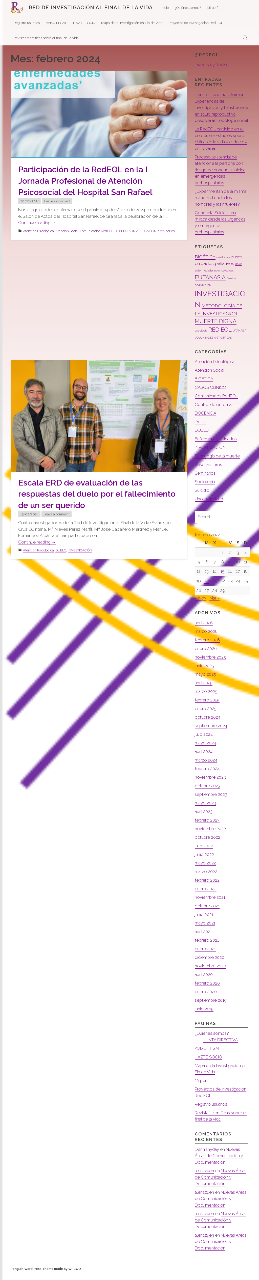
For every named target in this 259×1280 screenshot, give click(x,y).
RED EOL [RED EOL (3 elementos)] (220, 336)
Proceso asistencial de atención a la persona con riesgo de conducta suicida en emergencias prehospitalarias (220, 176)
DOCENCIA (123, 230)
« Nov (200, 604)
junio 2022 (204, 860)
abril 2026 (204, 629)
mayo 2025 (206, 680)
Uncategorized (209, 505)
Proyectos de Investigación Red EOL (195, 23)
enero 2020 (206, 997)
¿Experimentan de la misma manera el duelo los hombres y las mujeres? (221, 204)
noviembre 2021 (210, 903)
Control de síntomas (215, 411)
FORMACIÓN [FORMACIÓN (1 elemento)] (203, 291)
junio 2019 (204, 1015)
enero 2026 (206, 654)
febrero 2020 (208, 989)
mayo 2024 (206, 749)
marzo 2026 (207, 637)
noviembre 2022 (211, 834)
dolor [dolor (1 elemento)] (238, 270)
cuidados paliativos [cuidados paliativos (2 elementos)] (214, 270)
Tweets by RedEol (213, 64)
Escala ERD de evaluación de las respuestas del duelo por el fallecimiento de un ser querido (83, 429)
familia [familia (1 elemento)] (231, 284)
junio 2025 (205, 671)
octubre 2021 (208, 912)
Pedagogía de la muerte (218, 462)
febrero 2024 (208, 774)
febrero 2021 (207, 946)
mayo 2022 (206, 869)
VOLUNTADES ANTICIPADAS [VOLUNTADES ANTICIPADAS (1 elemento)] (213, 343)
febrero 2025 (208, 706)
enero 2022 (206, 894)
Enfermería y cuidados (217, 445)
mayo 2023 (206, 809)
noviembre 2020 (211, 972)
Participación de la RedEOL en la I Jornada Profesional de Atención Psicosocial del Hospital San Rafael (88, 180)
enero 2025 (206, 714)
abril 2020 (204, 980)
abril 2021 (204, 937)
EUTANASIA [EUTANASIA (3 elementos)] (210, 284)
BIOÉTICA (204, 385)
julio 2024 (204, 740)
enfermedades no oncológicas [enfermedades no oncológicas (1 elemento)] (214, 276)
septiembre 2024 (211, 731)
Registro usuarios (27, 23)
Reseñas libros (209, 471)
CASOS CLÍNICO (211, 393)
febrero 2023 (208, 826)
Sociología (205, 488)
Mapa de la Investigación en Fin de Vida (131, 23)
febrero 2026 (208, 646)
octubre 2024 (208, 723)
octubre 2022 (208, 843)
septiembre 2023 (211, 800)
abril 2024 (204, 757)
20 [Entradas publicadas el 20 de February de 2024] (206, 587)
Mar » (214, 604)
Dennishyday (207, 1155)
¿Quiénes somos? (188, 8)
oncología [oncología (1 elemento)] (201, 337)
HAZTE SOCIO (84, 23)
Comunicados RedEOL (96, 230)
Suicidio (202, 496)
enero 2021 (205, 955)
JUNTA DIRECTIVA (221, 1046)
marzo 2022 (206, 877)
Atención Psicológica (38, 230)
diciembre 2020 (210, 963)
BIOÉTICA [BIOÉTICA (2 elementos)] (205, 263)
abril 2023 (204, 817)
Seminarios (166, 230)
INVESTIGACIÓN (144, 230)
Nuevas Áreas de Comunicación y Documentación (220, 1162)
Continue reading (37, 222)
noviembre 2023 (211, 783)
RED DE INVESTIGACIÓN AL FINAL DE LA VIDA (91, 8)
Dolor (200, 428)
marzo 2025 (206, 697)
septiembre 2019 (211, 1006)
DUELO (60, 485)
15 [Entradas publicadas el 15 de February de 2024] (223, 577)
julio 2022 (204, 852)
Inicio (165, 8)
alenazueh (205, 1177)
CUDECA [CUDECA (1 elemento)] (237, 263)
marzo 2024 (206, 766)
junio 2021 (204, 920)
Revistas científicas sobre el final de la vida (46, 38)
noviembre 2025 (211, 663)
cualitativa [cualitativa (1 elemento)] (223, 263)
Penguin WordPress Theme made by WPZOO (46, 1275)
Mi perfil (213, 8)
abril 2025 (204, 689)
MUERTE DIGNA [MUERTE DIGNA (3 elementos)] (215, 327)
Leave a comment (57, 201)
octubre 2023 (208, 792)
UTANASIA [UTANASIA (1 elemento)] (239, 337)
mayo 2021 (205, 929)
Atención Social (66, 230)
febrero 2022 (208, 886)
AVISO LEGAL (56, 23)
